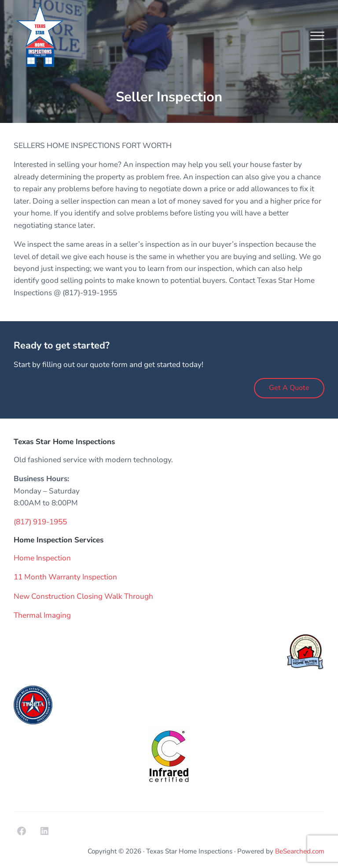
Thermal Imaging (42, 615)
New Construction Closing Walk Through (83, 596)
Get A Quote (289, 388)
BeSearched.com (299, 851)
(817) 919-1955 (40, 522)
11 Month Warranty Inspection (65, 577)
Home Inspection (42, 558)
